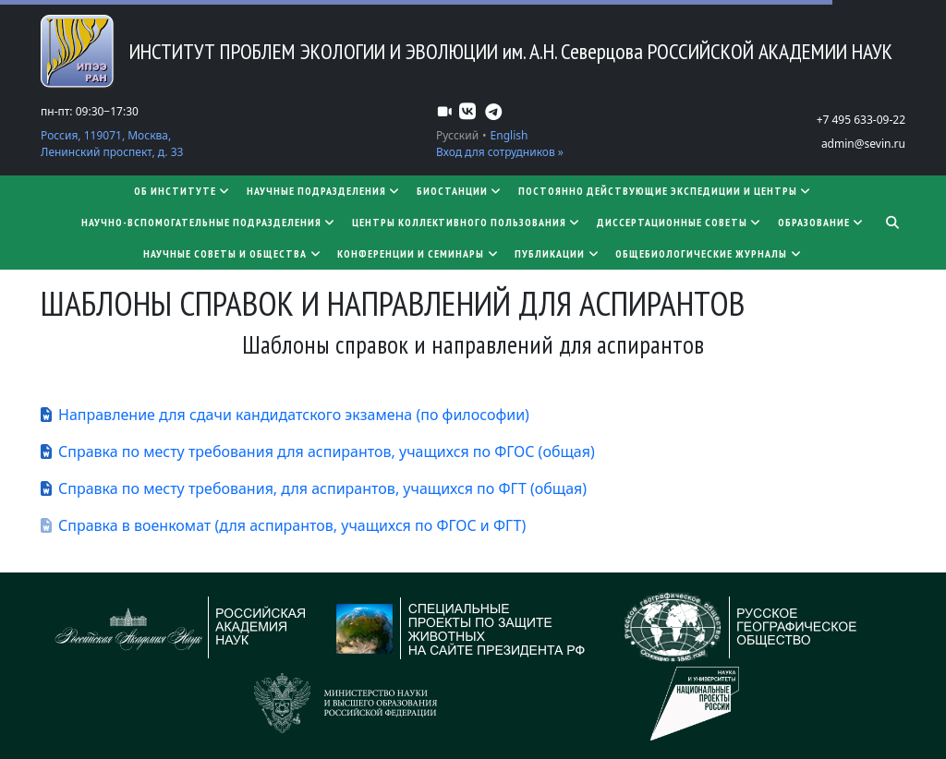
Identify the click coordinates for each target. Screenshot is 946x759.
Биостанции (460, 191)
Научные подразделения (324, 191)
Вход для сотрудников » (500, 152)
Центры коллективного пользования (467, 222)
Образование (822, 222)
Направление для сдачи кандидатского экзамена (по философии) (293, 414)
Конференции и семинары (418, 253)
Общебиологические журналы (709, 253)
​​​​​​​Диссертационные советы (680, 222)
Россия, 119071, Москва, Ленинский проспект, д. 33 (112, 143)
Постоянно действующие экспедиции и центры (665, 191)
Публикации (557, 253)
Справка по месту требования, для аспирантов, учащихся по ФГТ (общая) (322, 488)
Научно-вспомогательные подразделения (209, 222)
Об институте (183, 191)
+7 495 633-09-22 (861, 119)
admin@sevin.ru (863, 143)
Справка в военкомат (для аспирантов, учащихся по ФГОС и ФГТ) (292, 525)
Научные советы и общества (232, 253)
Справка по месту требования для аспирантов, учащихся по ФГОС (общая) (326, 451)
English (509, 135)
